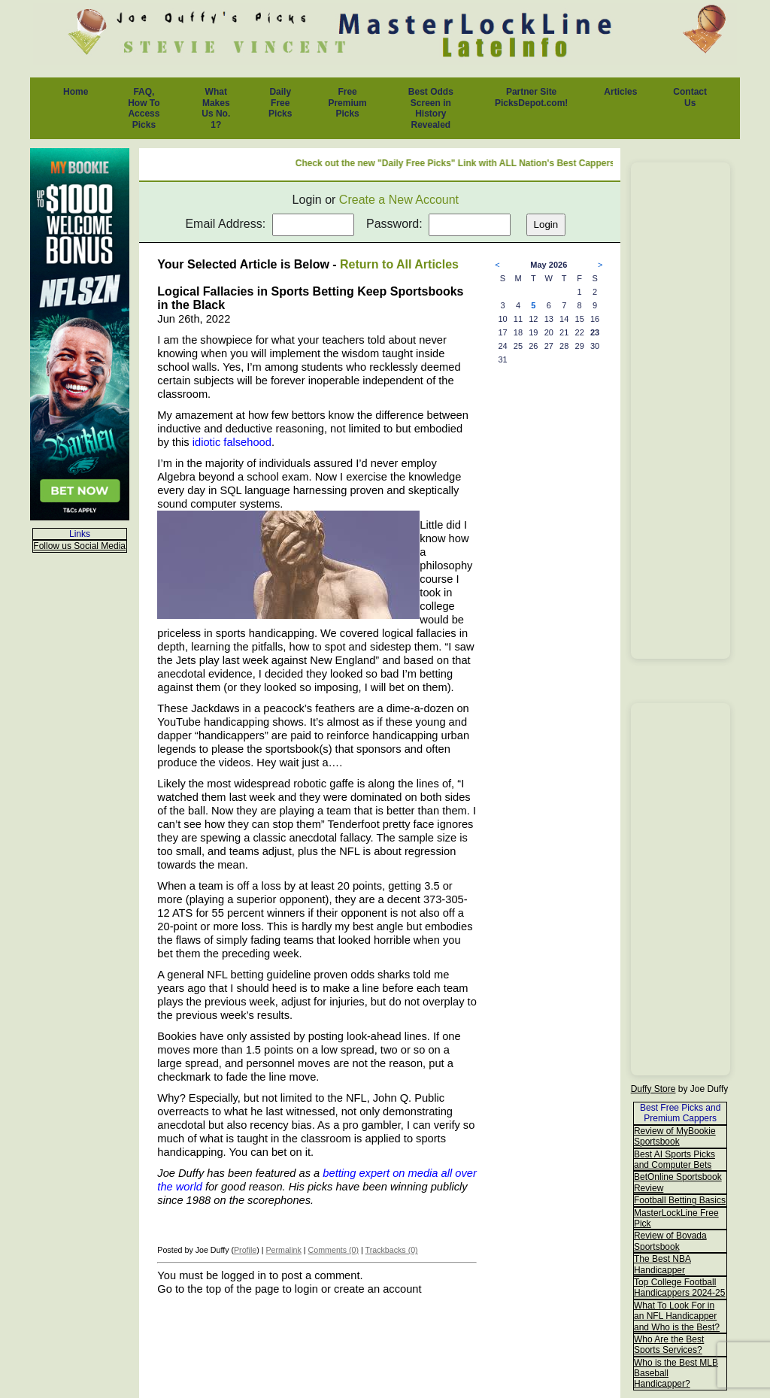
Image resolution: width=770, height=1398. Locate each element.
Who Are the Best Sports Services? (669, 1344)
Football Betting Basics (680, 1200)
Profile (245, 1249)
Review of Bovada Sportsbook (670, 1240)
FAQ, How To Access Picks (143, 107)
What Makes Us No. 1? (216, 107)
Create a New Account (399, 199)
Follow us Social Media (79, 546)
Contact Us (690, 97)
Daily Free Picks (280, 102)
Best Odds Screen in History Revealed (430, 107)
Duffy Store (653, 1089)
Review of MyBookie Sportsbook (675, 1136)
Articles (620, 91)
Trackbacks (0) (391, 1249)
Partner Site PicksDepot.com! (531, 97)
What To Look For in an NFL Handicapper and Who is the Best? (677, 1316)
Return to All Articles (399, 264)
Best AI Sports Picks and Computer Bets (674, 1159)
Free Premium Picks (347, 102)
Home (75, 91)
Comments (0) (333, 1249)
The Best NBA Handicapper (662, 1264)
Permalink (283, 1249)
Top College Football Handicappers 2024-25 (679, 1287)
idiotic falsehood (231, 442)
